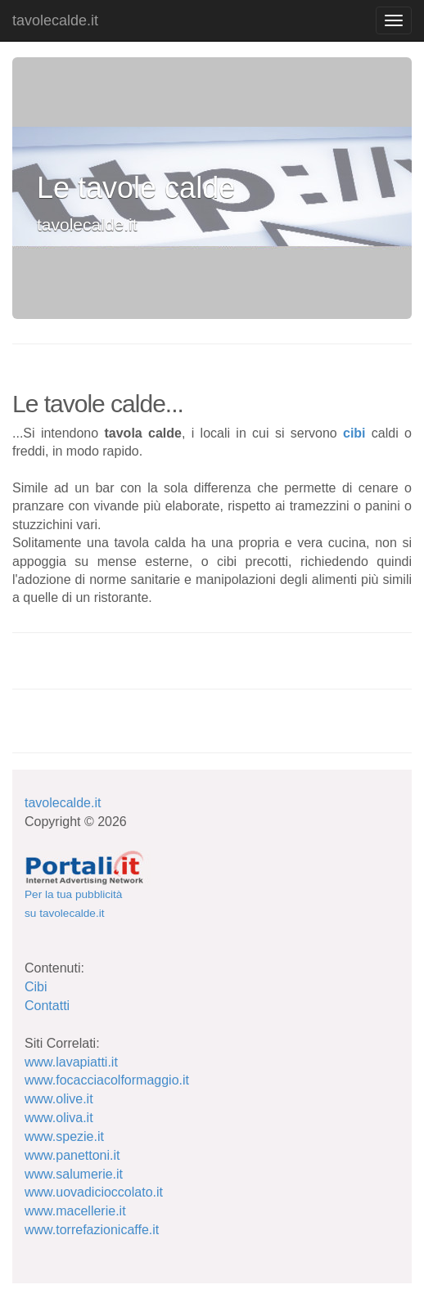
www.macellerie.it (75, 1211)
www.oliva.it (59, 1118)
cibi (354, 433)
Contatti (47, 1006)
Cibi (36, 987)
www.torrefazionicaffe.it (92, 1230)
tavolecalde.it (55, 20)
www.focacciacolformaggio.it (107, 1080)
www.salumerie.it (74, 1174)
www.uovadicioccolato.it (94, 1192)
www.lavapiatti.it (71, 1062)
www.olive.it (59, 1099)
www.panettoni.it (72, 1155)
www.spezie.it (64, 1136)
